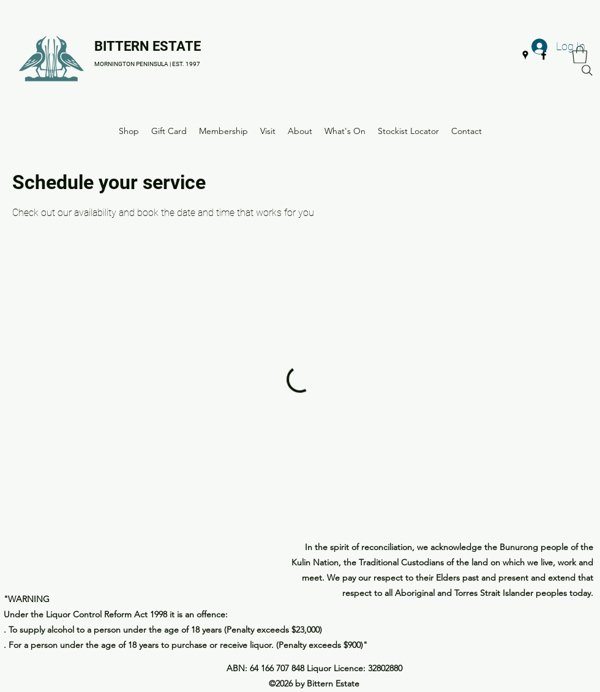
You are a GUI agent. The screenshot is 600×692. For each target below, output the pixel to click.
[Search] (587, 70)
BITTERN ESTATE (147, 46)
